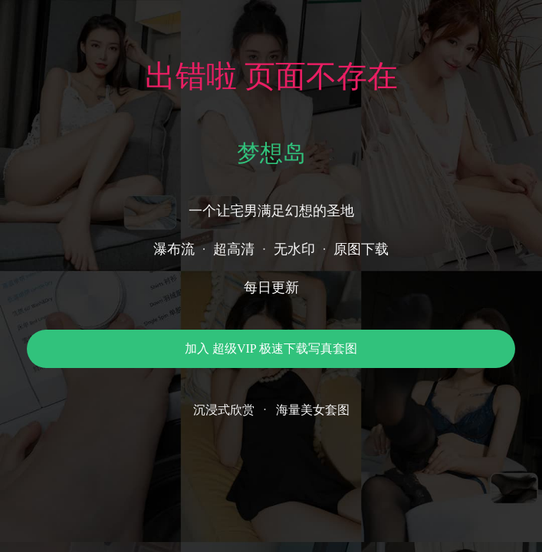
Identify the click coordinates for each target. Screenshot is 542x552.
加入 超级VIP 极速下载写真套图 (271, 348)
